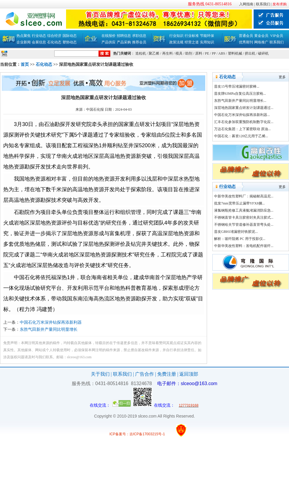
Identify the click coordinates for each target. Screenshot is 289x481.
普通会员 (246, 36)
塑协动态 (70, 42)
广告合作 (144, 374)
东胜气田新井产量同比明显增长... (240, 101)
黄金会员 (261, 36)
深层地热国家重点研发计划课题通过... (243, 108)
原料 (198, 53)
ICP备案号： (119, 434)
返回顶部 (188, 374)
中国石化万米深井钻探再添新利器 (51, 322)
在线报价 (108, 36)
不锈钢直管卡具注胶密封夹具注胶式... (243, 217)
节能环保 (207, 36)
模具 (179, 53)
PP (214, 53)
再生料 (167, 53)
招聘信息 (124, 36)
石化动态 (54, 42)
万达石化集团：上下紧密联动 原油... (242, 129)
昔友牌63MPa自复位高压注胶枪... (240, 93)
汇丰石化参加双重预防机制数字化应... (243, 122)
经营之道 (192, 42)
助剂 (188, 53)
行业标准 (192, 36)
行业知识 (176, 36)
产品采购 (124, 42)
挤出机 (250, 53)
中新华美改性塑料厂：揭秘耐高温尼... (243, 196)
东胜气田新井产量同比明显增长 (49, 329)
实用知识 (207, 42)
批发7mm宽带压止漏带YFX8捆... (239, 203)
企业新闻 (24, 42)
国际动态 (70, 36)
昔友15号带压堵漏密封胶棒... (236, 86)
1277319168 (188, 405)
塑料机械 (235, 53)
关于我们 (100, 374)
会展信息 (39, 42)
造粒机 (140, 53)
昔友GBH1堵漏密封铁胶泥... (236, 232)
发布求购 (279, 4)
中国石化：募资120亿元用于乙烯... (241, 136)
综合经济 (54, 36)
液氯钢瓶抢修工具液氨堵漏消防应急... (243, 210)
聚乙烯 (154, 53)
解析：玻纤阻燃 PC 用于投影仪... (239, 239)
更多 (282, 77)
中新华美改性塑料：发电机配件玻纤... (243, 246)
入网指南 (246, 4)
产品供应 (108, 42)
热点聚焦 (24, 36)
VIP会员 (276, 36)
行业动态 (39, 36)
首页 (25, 64)
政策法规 (176, 42)
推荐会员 (139, 42)
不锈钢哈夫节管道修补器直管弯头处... (243, 224)
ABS (221, 53)
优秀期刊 (246, 42)
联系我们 (263, 4)
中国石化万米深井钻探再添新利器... (242, 115)
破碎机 (263, 53)
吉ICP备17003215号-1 (147, 434)
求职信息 (139, 36)
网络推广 (261, 42)
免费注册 (166, 374)
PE (207, 53)
